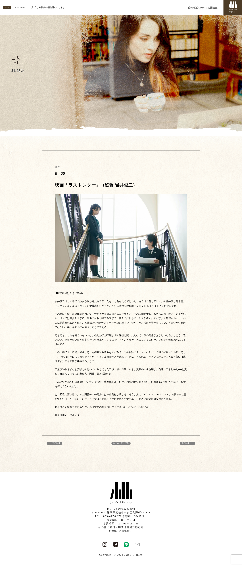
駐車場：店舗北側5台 (121, 531)
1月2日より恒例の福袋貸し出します (47, 7)
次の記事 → (188, 443)
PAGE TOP (234, 546)
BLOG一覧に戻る (121, 443)
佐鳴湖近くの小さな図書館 (203, 7)
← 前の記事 (54, 443)
